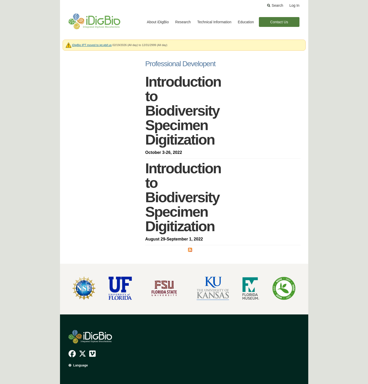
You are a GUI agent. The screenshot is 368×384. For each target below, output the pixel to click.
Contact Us (279, 22)
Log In (294, 5)
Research (183, 22)
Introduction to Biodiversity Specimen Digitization (183, 110)
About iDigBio (158, 22)
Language (80, 365)
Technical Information (214, 22)
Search (277, 5)
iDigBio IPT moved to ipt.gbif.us (92, 45)
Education (246, 22)
